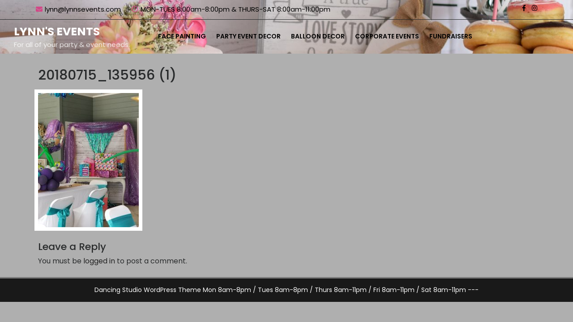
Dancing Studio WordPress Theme (147, 289)
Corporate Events (387, 36)
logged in (99, 261)
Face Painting (182, 36)
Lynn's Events (57, 31)
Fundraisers (450, 36)
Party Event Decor (248, 36)
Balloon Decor (318, 36)
